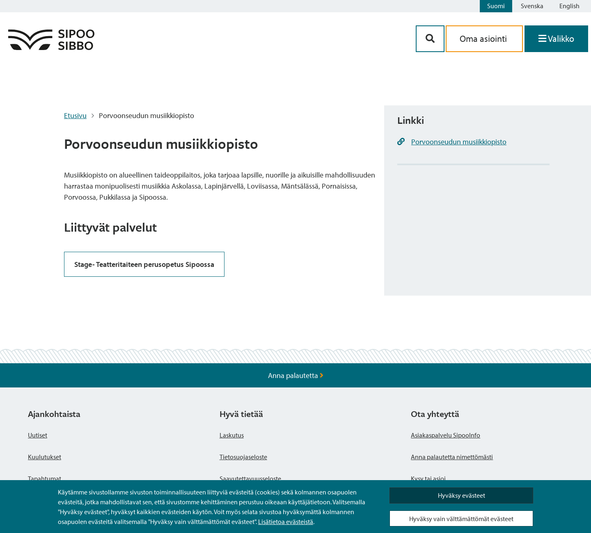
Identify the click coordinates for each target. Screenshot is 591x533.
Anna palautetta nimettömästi (452, 457)
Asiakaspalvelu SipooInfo (445, 435)
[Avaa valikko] (556, 38)
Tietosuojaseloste (243, 457)
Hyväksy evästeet (461, 495)
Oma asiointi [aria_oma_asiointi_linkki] (484, 38)
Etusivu (75, 115)
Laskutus (232, 435)
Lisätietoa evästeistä (285, 521)
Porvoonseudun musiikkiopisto (458, 141)
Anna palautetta (295, 375)
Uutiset (37, 435)
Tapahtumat (44, 478)
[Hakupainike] (430, 38)
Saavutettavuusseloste (250, 478)
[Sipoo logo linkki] (51, 47)
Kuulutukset (44, 457)
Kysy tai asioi (428, 478)
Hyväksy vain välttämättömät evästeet (461, 519)
